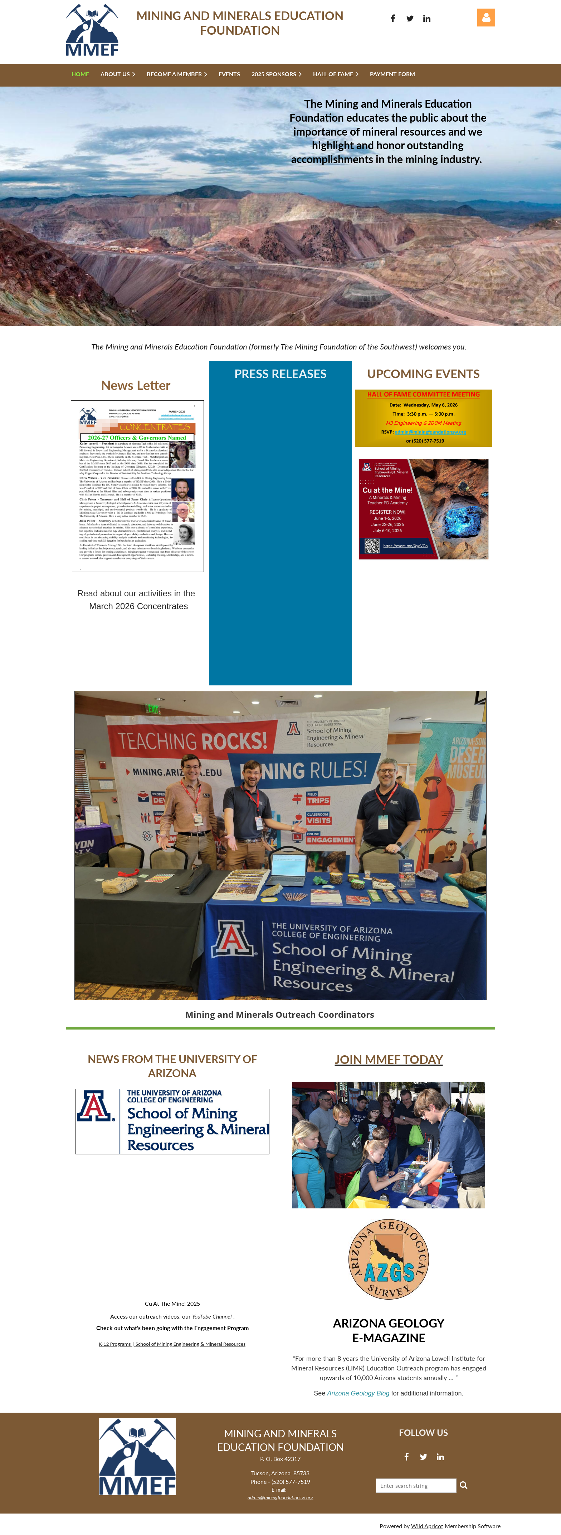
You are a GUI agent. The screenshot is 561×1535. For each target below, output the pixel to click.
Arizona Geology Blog (358, 1393)
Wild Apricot (427, 1525)
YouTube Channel (212, 1316)
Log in (486, 17)
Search (463, 1484)
